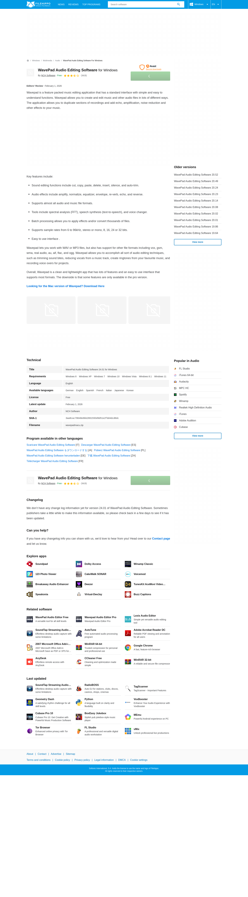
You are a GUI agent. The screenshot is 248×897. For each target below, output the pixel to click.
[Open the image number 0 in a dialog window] (51, 310)
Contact (42, 754)
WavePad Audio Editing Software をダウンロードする (57, 450)
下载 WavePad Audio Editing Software (108, 455)
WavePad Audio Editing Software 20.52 (196, 174)
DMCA (122, 760)
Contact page (161, 538)
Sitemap (70, 754)
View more (197, 242)
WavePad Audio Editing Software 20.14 (196, 200)
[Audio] (57, 60)
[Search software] (178, 4)
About (30, 754)
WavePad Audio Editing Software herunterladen (53, 455)
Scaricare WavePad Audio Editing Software (51, 445)
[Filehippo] (38, 4)
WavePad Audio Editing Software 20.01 (196, 220)
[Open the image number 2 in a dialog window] (152, 310)
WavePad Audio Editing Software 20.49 (196, 181)
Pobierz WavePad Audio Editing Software (117, 450)
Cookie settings (138, 760)
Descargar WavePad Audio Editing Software (105, 445)
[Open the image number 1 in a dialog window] (102, 310)
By (46, 75)
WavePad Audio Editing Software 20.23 (196, 194)
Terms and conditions (38, 760)
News (61, 4)
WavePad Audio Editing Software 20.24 (196, 187)
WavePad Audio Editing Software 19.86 (196, 226)
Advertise (56, 754)
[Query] (146, 4)
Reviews (73, 4)
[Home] (28, 60)
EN (216, 4)
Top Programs (91, 4)
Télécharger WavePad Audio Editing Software (52, 461)
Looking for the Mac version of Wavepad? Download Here (65, 286)
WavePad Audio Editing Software (78, 70)
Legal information (104, 760)
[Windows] (36, 60)
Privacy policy (82, 760)
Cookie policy (62, 760)
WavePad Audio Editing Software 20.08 (196, 207)
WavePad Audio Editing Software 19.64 (196, 233)
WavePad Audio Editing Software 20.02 (196, 213)
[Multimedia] (47, 60)
